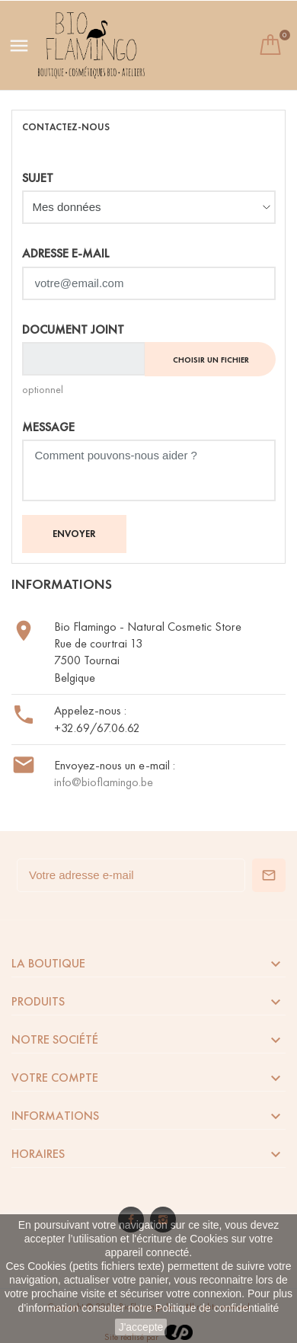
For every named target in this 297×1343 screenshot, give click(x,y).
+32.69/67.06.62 (97, 728)
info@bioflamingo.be (103, 782)
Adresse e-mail (66, 253)
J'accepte (141, 1327)
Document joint (73, 329)
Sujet (37, 178)
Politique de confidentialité (217, 1308)
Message (48, 427)
